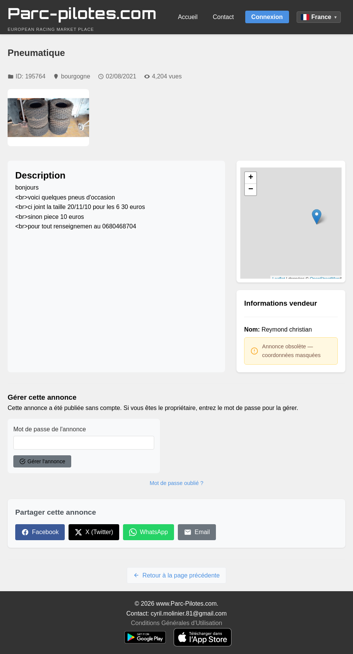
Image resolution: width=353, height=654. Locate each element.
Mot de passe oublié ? (176, 483)
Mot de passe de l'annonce (49, 429)
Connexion (267, 17)
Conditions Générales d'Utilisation (176, 623)
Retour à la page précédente (176, 575)
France (319, 17)
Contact (223, 17)
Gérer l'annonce (42, 461)
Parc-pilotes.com (82, 13)
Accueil (188, 17)
